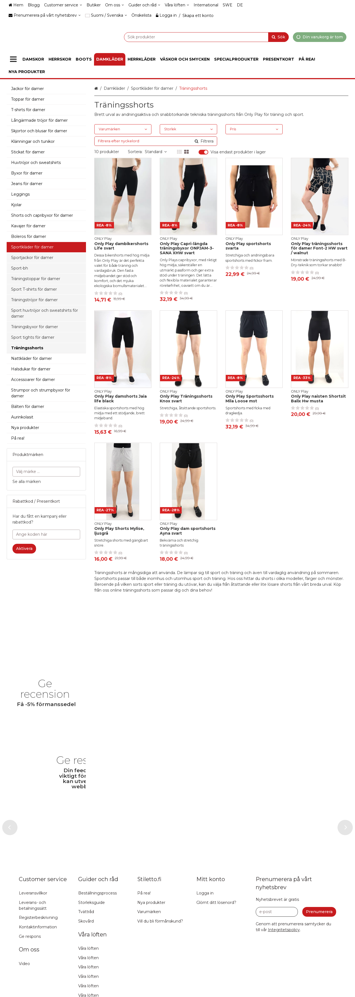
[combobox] (192, 37)
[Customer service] (63, 5)
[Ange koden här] (46, 534)
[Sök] (278, 37)
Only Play (253, 114)
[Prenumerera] (319, 992)
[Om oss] (114, 5)
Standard (156, 151)
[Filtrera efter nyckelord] (155, 141)
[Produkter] (13, 59)
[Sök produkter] (192, 37)
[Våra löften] (177, 5)
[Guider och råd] (144, 5)
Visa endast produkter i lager (238, 152)
